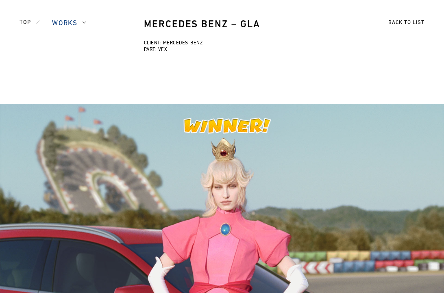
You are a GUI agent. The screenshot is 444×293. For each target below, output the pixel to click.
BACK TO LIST (406, 22)
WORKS (64, 23)
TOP (25, 23)
